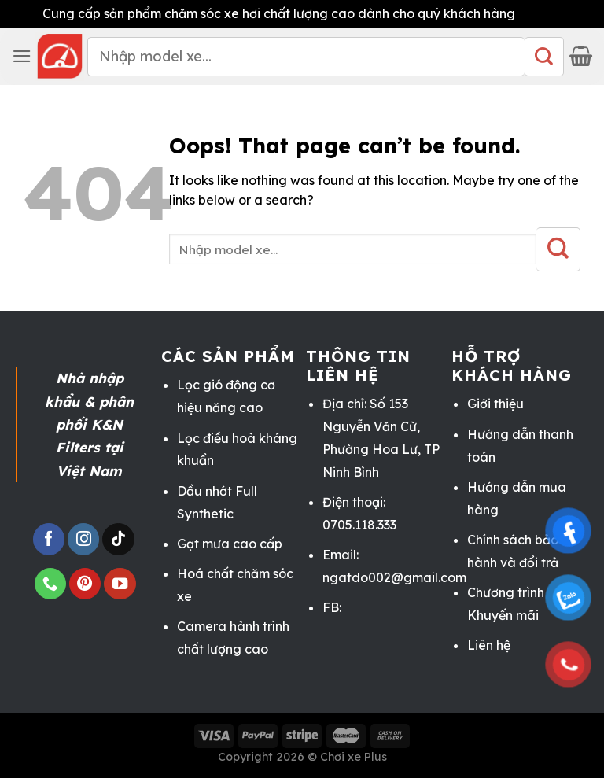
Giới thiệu (495, 403)
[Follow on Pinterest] (85, 584)
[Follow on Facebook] (48, 539)
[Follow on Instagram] (83, 539)
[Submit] (544, 56)
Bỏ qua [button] (540, 13)
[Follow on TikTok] (118, 539)
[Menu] (22, 56)
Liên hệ (488, 645)
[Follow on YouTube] (119, 584)
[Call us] (50, 584)
